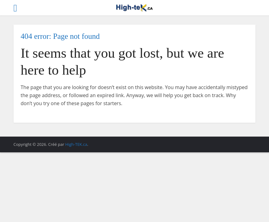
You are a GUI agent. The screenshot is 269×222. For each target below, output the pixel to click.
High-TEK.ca (76, 144)
